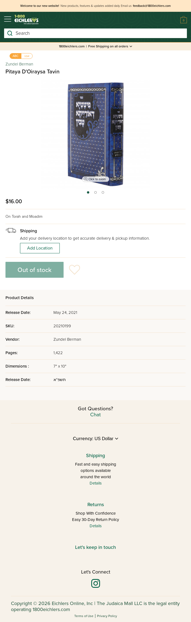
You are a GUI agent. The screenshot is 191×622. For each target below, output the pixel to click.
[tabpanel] (95, 134)
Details (96, 483)
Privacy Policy (107, 616)
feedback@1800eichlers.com (152, 6)
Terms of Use (83, 616)
